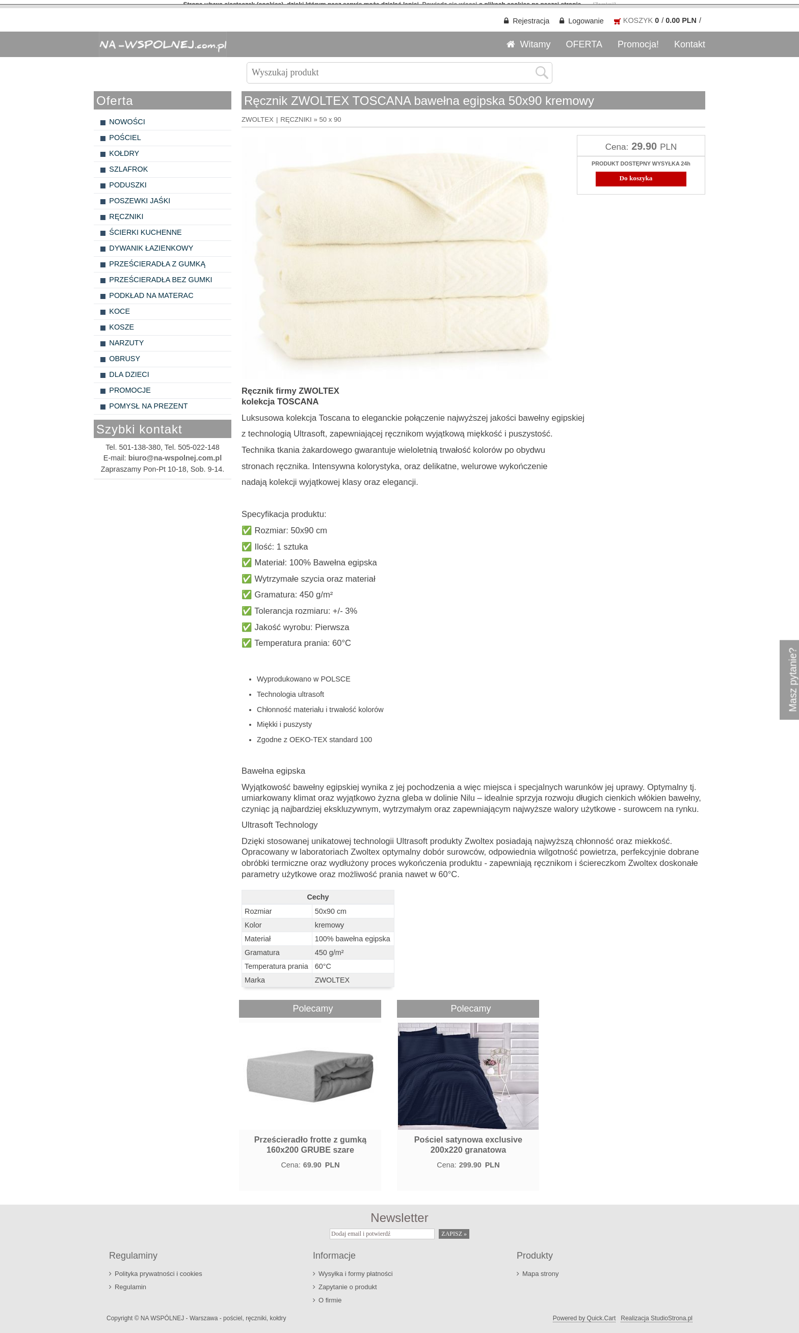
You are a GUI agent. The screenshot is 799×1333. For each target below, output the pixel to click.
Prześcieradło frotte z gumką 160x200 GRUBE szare (310, 1140)
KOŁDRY (124, 149)
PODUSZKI (128, 180)
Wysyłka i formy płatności (355, 1269)
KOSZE (121, 322)
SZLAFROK (128, 164)
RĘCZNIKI (126, 212)
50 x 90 (330, 115)
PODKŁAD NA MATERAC (151, 291)
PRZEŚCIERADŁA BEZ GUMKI (160, 275)
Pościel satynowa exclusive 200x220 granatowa (468, 1140)
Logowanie (586, 16)
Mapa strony (540, 1269)
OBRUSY (124, 354)
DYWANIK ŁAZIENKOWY (151, 243)
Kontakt (689, 40)
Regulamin (130, 1283)
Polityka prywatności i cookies (158, 1269)
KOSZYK (638, 16)
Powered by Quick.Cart (584, 1314)
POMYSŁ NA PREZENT (148, 401)
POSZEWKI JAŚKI (139, 196)
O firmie (329, 1296)
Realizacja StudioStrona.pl (657, 1314)
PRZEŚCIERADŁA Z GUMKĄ (157, 259)
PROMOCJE (130, 386)
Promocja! (638, 40)
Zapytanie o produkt (347, 1283)
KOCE (119, 307)
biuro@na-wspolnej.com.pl (175, 454)
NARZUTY (126, 338)
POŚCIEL (125, 133)
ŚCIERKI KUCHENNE (145, 228)
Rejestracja (531, 16)
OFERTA (584, 40)
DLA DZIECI (129, 370)
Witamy (535, 40)
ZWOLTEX (258, 115)
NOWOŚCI (127, 117)
